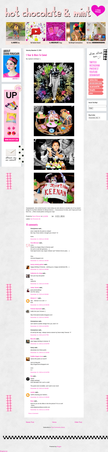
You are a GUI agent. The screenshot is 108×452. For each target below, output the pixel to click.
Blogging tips (3, 451)
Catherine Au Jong (36, 273)
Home (54, 422)
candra (32, 392)
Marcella (33, 339)
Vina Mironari (34, 243)
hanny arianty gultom (37, 264)
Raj (31, 376)
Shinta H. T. (34, 298)
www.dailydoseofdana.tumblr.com (40, 407)
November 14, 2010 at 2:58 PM (39, 317)
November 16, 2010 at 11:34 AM (39, 409)
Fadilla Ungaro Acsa (36, 356)
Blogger (59, 446)
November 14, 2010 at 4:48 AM (39, 269)
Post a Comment (33, 413)
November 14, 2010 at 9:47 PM (39, 335)
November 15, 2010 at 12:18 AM (39, 352)
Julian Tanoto (34, 287)
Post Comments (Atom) (58, 427)
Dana (32, 401)
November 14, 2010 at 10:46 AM (39, 305)
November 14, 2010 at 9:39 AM (39, 294)
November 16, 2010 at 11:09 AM (39, 397)
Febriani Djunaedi (35, 308)
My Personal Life (35, 219)
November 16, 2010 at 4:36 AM (39, 388)
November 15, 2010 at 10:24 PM (39, 372)
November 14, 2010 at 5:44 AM (39, 283)
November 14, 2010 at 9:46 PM (39, 326)
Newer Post (30, 422)
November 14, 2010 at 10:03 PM (39, 343)
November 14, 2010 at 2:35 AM (39, 239)
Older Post (78, 422)
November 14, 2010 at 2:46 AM (39, 260)
